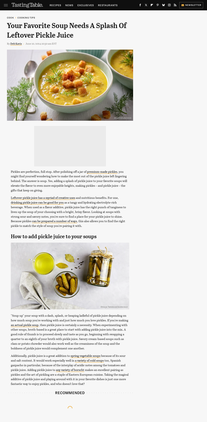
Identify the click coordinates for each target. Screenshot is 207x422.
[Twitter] (146, 6)
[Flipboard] (151, 6)
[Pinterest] (157, 6)
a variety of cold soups (89, 360)
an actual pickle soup (24, 325)
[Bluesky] (163, 6)
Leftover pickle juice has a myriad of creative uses (43, 198)
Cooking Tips (26, 18)
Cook (10, 18)
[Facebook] (140, 6)
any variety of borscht (70, 370)
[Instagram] (169, 6)
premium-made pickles (102, 172)
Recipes (55, 5)
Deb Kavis (16, 43)
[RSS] (175, 6)
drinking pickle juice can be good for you (37, 202)
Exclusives (85, 5)
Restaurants (108, 5)
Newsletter (191, 4)
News (69, 5)
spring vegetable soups (85, 356)
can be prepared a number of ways (54, 221)
